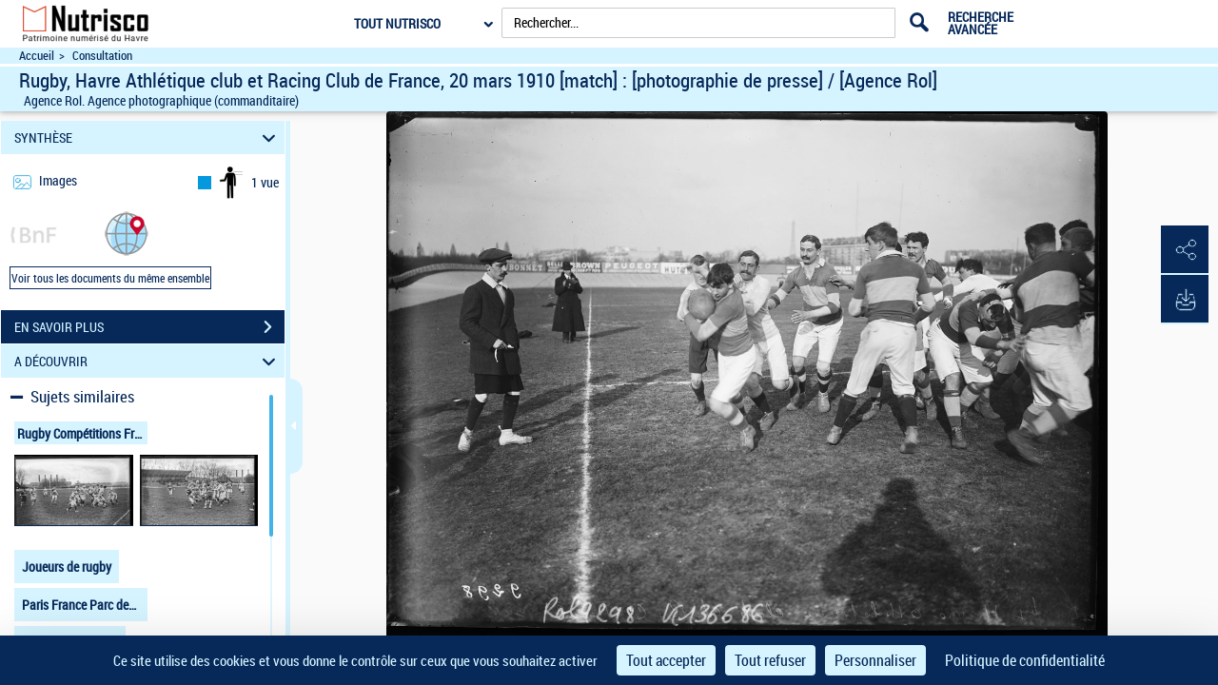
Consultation (102, 56)
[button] (126, 233)
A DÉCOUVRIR (148, 361)
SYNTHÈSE (148, 137)
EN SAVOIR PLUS (149, 327)
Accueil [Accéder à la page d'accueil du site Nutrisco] (36, 56)
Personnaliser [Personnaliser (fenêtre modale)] (875, 660)
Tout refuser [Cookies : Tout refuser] (770, 660)
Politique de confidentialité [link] (1025, 660)
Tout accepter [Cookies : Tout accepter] (666, 660)
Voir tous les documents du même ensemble (110, 277)
